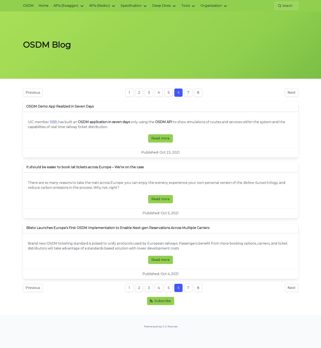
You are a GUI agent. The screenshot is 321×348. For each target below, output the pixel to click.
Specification (131, 6)
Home (44, 6)
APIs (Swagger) (65, 6)
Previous (33, 92)
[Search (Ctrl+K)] (286, 6)
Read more (162, 139)
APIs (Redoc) (99, 6)
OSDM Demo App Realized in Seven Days (60, 106)
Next (292, 92)
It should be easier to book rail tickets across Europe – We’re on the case (85, 167)
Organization (211, 6)
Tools (185, 6)
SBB (53, 122)
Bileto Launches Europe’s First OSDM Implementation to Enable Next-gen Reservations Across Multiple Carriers (117, 228)
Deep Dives (161, 6)
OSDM (28, 6)
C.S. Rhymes (169, 326)
